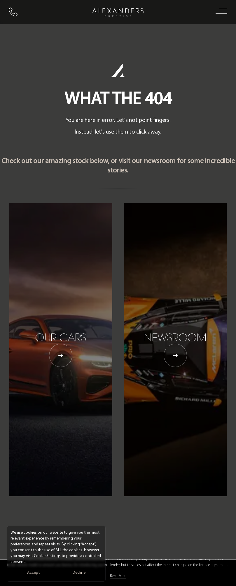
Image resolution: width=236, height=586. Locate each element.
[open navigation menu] (220, 11)
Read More (118, 575)
